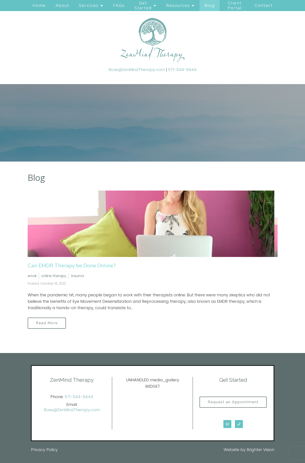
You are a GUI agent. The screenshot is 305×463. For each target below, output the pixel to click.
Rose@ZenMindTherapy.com (137, 69)
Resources (178, 5)
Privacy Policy (44, 449)
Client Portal (235, 5)
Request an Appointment (233, 402)
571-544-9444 (182, 69)
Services (89, 5)
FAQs (119, 5)
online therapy (53, 275)
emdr (32, 275)
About (62, 5)
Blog (209, 5)
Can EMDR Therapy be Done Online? (72, 265)
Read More (47, 323)
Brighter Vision (260, 449)
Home (39, 5)
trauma (77, 275)
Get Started (143, 5)
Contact (264, 5)
